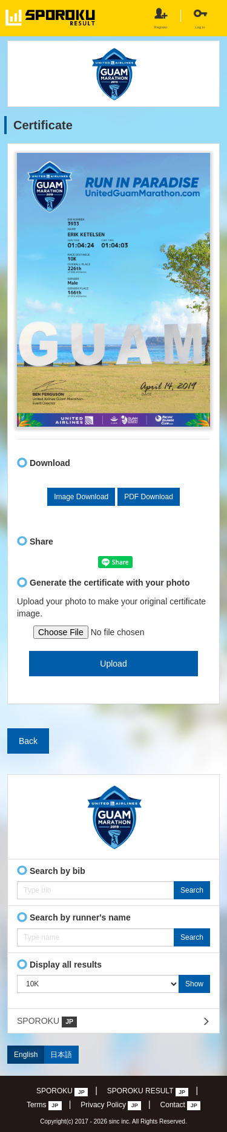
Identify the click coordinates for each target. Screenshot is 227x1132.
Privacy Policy (111, 1105)
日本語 (61, 1054)
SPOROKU (47, 1021)
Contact (180, 1105)
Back (28, 741)
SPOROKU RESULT (148, 1091)
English (26, 1054)
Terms (44, 1105)
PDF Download (148, 497)
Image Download (81, 497)
